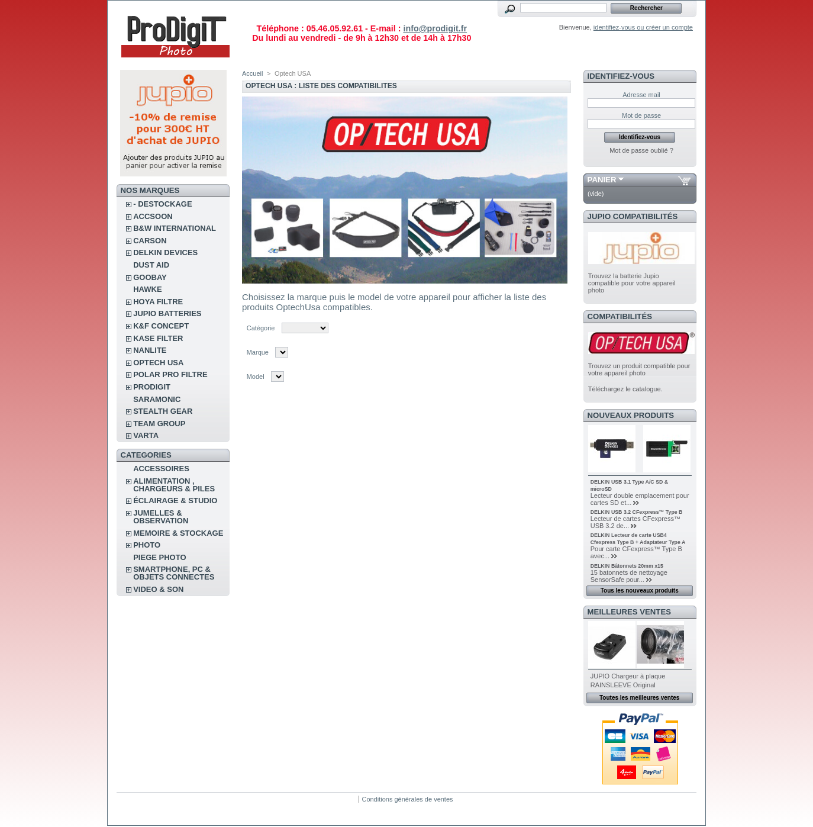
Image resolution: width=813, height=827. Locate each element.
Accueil (252, 73)
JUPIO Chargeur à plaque (628, 676)
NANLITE (149, 350)
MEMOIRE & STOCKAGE (178, 533)
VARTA (146, 435)
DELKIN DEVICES (165, 252)
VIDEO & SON (158, 589)
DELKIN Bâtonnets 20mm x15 (627, 566)
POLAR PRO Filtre (170, 374)
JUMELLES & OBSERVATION (160, 517)
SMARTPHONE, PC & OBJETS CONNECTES (173, 573)
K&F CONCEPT (161, 325)
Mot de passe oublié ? (641, 150)
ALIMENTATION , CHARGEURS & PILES (174, 485)
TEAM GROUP (159, 423)
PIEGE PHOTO (159, 557)
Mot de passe (641, 115)
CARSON (149, 240)
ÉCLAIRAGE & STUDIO (175, 500)
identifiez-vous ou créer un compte (643, 27)
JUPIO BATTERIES (167, 313)
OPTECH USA (158, 362)
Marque (258, 352)
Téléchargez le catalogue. (625, 388)
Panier (602, 179)
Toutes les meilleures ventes (639, 697)
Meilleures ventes (629, 611)
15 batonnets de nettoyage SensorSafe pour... (629, 576)
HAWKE (147, 289)
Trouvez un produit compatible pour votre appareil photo (639, 369)
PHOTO (146, 544)
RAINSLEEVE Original (623, 684)
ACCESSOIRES (161, 468)
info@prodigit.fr (435, 28)
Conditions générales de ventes (407, 799)
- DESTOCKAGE (162, 203)
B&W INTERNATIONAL (174, 228)
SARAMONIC (156, 399)
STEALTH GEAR (162, 411)
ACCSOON (152, 216)
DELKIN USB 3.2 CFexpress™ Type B (637, 512)
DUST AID (151, 264)
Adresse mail (641, 94)
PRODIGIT (151, 386)
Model (255, 376)
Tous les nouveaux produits (640, 590)
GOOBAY (150, 277)
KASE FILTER (158, 338)
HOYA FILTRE (158, 301)
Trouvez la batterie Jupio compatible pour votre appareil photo (632, 283)
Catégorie (261, 328)
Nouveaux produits (631, 415)
